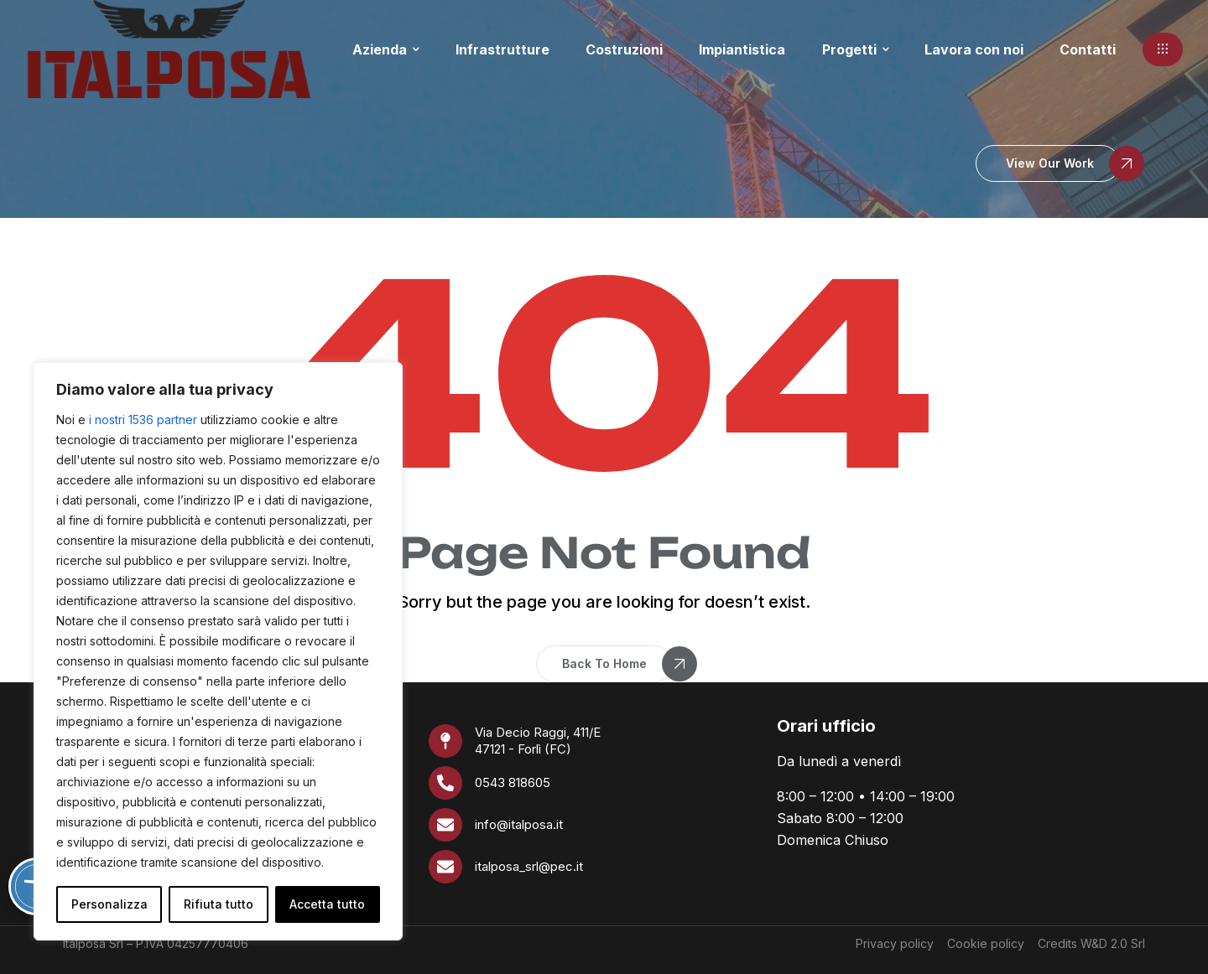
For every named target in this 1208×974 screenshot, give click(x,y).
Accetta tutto (327, 904)
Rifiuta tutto (218, 904)
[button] (1163, 49)
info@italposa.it (519, 824)
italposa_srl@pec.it (529, 866)
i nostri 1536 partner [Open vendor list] (143, 419)
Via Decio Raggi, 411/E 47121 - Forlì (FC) (538, 740)
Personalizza (109, 904)
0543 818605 (512, 782)
